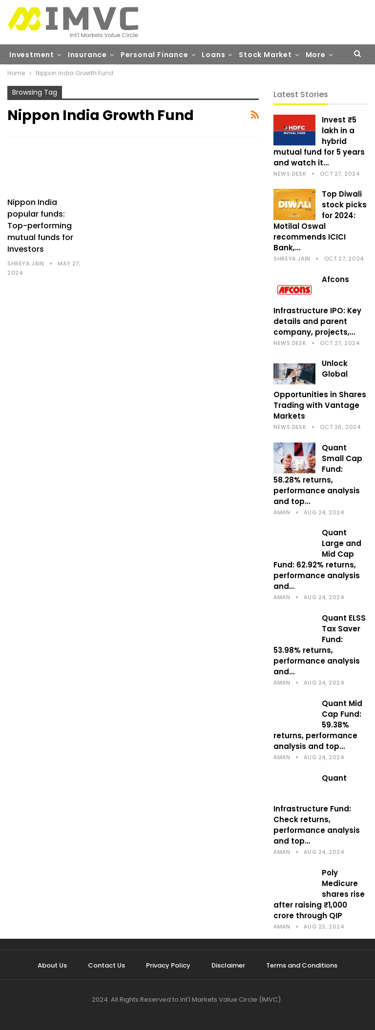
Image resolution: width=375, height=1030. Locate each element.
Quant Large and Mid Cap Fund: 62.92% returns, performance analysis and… (317, 559)
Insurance (87, 55)
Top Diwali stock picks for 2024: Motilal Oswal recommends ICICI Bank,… (320, 221)
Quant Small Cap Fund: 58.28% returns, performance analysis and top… (317, 474)
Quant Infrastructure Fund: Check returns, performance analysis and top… (316, 810)
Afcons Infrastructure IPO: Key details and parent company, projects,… (317, 305)
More (316, 55)
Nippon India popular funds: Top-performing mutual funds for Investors (40, 226)
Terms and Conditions (301, 965)
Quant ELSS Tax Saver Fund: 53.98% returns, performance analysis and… (319, 645)
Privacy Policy (168, 965)
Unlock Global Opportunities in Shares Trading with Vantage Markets (319, 389)
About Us (52, 965)
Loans (213, 55)
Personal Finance (154, 55)
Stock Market (265, 55)
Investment (31, 55)
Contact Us (106, 965)
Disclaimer (228, 965)
